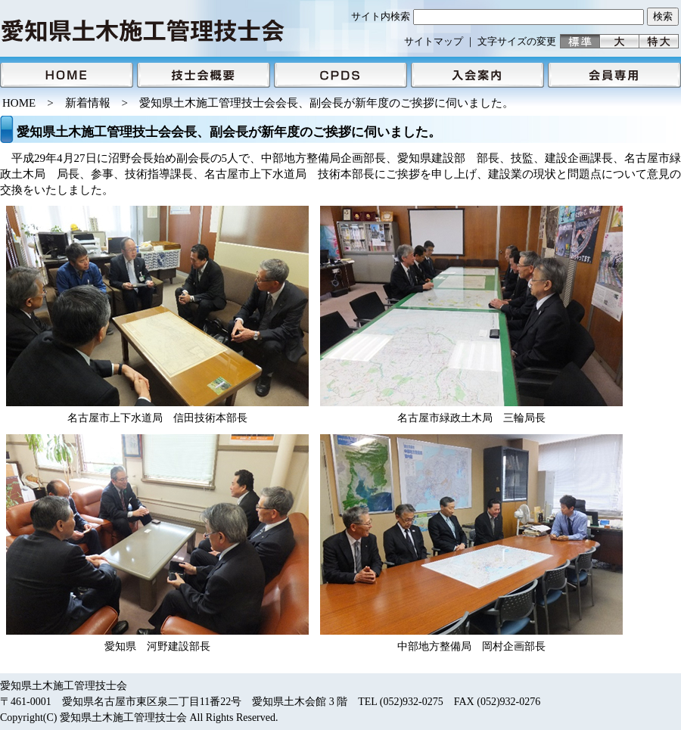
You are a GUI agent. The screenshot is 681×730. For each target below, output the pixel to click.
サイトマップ (433, 41)
